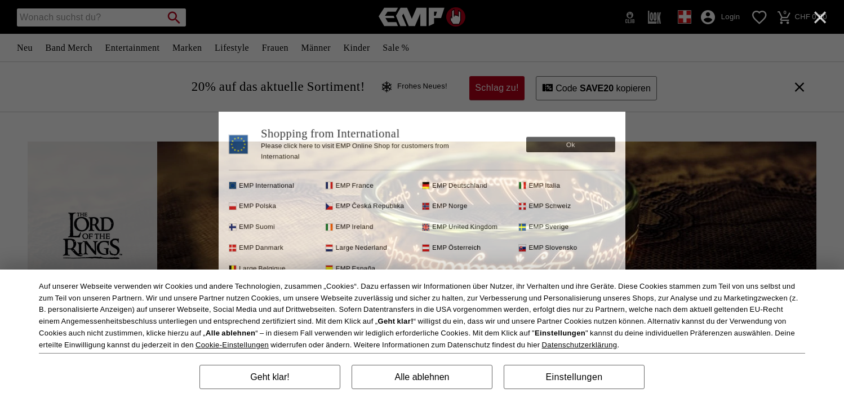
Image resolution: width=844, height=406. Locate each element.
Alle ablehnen (422, 377)
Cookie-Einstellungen (232, 345)
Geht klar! (269, 377)
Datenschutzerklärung (580, 345)
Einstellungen (574, 377)
